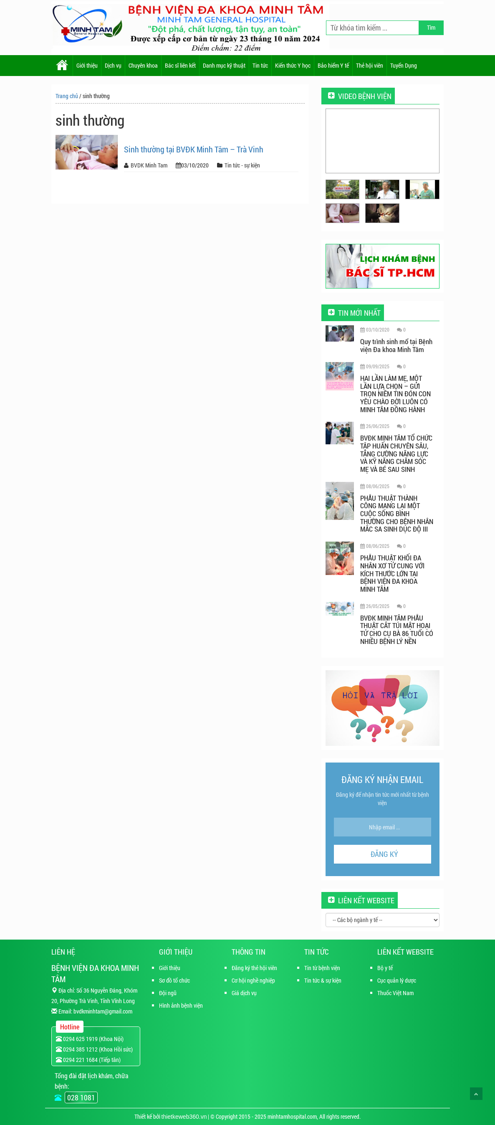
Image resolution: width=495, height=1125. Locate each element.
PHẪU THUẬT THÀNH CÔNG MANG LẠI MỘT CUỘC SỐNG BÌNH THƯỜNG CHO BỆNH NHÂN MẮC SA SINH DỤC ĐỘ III (396, 513)
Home (62, 65)
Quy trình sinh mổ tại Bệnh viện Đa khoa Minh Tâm (396, 345)
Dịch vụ (113, 65)
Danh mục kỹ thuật (224, 65)
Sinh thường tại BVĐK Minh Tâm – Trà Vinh (193, 149)
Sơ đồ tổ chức (174, 980)
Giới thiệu (87, 65)
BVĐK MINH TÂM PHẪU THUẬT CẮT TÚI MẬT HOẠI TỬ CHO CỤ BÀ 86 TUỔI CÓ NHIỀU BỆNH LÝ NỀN (396, 629)
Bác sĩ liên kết (180, 65)
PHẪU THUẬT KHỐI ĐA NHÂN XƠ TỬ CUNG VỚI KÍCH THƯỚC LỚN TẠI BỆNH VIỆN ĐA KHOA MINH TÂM (392, 573)
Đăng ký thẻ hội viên (254, 968)
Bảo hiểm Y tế (333, 65)
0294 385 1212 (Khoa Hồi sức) (94, 1049)
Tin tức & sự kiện (322, 980)
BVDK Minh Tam (149, 165)
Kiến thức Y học (293, 65)
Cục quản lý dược (396, 980)
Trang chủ (67, 96)
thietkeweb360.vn (184, 1116)
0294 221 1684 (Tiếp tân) (88, 1060)
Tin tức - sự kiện (242, 165)
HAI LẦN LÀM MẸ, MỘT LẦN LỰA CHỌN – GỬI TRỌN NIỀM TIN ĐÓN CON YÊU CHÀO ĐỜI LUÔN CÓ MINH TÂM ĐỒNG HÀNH (395, 393)
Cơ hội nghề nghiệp (253, 980)
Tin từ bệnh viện (322, 968)
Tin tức (260, 65)
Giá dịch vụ (244, 993)
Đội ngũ (168, 993)
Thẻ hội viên (369, 65)
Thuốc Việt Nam (395, 993)
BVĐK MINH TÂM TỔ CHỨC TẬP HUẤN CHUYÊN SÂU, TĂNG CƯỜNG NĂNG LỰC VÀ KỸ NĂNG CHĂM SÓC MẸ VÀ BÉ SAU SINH (396, 453)
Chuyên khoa (143, 65)
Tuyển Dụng (403, 65)
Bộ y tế (385, 968)
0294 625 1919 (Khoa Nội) (90, 1039)
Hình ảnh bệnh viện (181, 1005)
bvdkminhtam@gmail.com (102, 1011)
